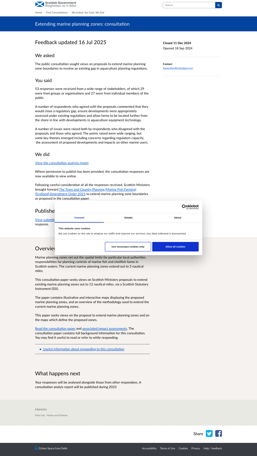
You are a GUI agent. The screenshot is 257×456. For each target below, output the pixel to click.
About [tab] (177, 217)
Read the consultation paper (55, 328)
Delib (64, 448)
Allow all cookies (175, 246)
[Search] (218, 5)
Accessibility (149, 448)
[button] (92, 349)
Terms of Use (167, 448)
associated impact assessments (104, 328)
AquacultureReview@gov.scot (178, 68)
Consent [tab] (79, 217)
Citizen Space (46, 448)
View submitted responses (54, 220)
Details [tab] (128, 217)
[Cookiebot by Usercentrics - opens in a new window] (184, 207)
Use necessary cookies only (128, 246)
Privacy (195, 448)
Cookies (183, 448)
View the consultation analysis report (62, 163)
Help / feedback (213, 448)
